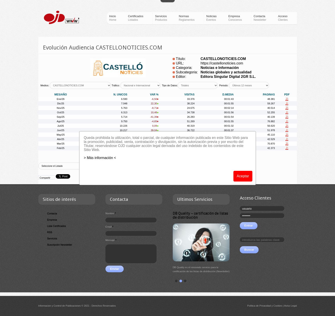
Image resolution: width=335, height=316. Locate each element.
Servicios (52, 238)
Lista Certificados (56, 226)
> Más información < (100, 158)
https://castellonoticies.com (222, 63)
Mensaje (110, 240)
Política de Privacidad (259, 305)
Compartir (45, 177)
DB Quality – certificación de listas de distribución (200, 215)
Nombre (110, 213)
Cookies (277, 305)
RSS (49, 232)
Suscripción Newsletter (59, 244)
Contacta (52, 213)
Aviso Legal (290, 305)
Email (109, 226)
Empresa (52, 219)
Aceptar (243, 176)
